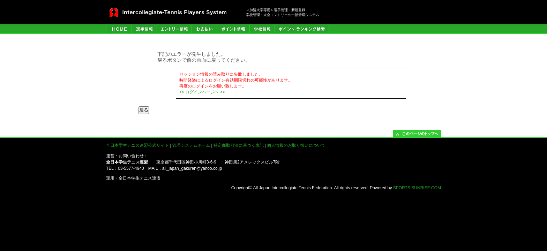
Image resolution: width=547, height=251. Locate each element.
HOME (119, 29)
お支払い (204, 29)
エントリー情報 (174, 29)
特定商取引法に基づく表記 (238, 145)
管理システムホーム (191, 145)
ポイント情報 (233, 29)
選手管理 (144, 29)
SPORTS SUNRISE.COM (417, 187)
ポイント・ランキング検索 (302, 29)
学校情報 (262, 29)
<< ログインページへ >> (202, 92)
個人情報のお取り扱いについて (296, 145)
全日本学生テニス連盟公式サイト (137, 145)
